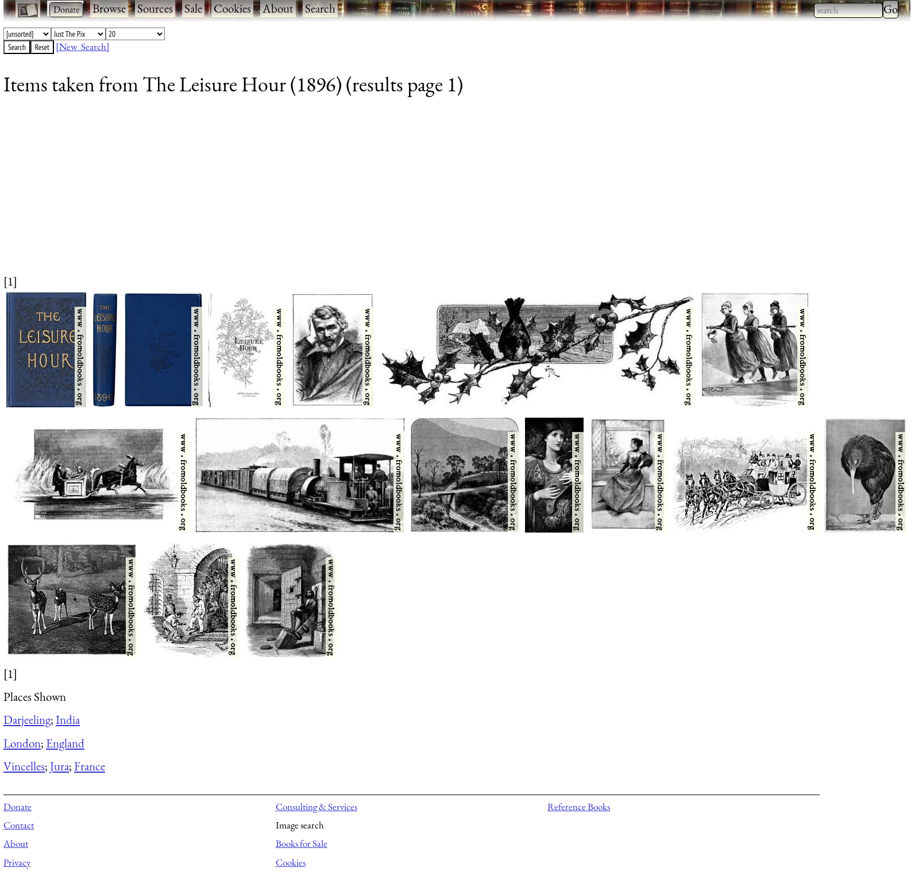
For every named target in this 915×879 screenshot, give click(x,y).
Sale (193, 8)
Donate (17, 806)
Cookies (232, 8)
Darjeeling (27, 719)
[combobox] (848, 10)
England (65, 743)
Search (320, 8)
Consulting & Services (316, 806)
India (68, 719)
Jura (59, 766)
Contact (18, 825)
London (22, 743)
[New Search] (83, 46)
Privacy (16, 862)
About (278, 8)
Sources (155, 8)
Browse (109, 8)
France (89, 766)
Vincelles (24, 766)
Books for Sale (301, 843)
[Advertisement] (348, 192)
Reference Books (578, 806)
